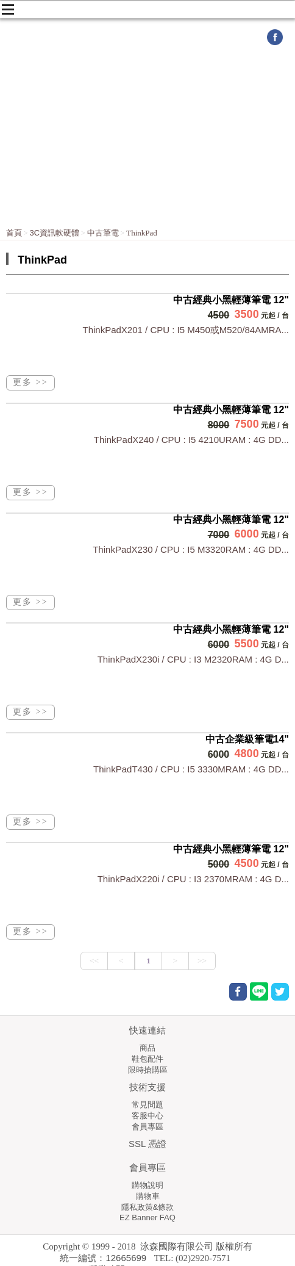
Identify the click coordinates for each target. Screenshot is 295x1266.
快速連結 (147, 1030)
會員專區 (147, 1126)
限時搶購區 (148, 1069)
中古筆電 (103, 232)
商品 (147, 1047)
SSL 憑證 (147, 1143)
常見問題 (147, 1104)
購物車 (148, 1196)
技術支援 (147, 1087)
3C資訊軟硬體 (55, 232)
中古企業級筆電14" (247, 739)
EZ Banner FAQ (147, 1217)
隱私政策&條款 (147, 1207)
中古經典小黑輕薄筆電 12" (231, 300)
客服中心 (147, 1115)
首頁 (14, 232)
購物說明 (147, 1185)
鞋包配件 (147, 1058)
